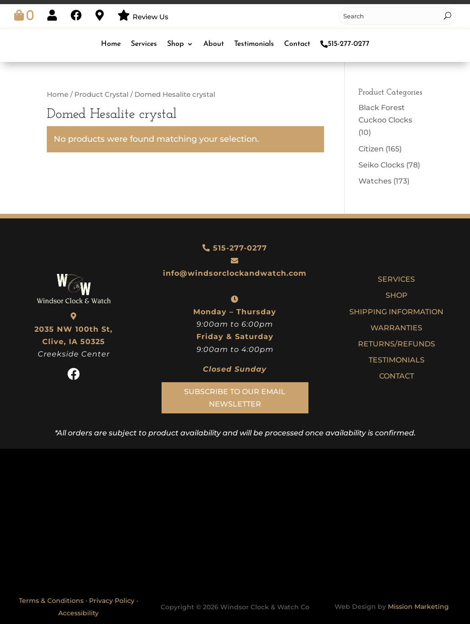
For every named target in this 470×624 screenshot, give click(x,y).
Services (144, 44)
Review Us (150, 16)
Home (111, 44)
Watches (375, 181)
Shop (175, 44)
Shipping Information (396, 311)
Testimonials (254, 44)
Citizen (371, 149)
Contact (297, 44)
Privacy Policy (111, 600)
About (213, 44)
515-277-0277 (344, 44)
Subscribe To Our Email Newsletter (234, 397)
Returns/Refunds (396, 344)
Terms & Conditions (51, 600)
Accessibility (78, 613)
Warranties (396, 327)
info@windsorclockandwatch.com (235, 273)
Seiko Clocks (381, 165)
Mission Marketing (418, 606)
